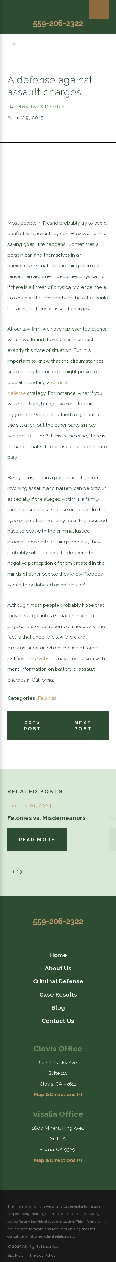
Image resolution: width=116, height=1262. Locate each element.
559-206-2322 (58, 23)
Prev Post (32, 726)
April (26, 44)
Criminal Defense (58, 981)
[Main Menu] (98, 9)
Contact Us (58, 1020)
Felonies (47, 698)
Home (58, 955)
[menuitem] (58, 955)
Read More (37, 839)
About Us (58, 968)
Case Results (58, 994)
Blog (58, 1007)
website (46, 658)
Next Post (83, 726)
